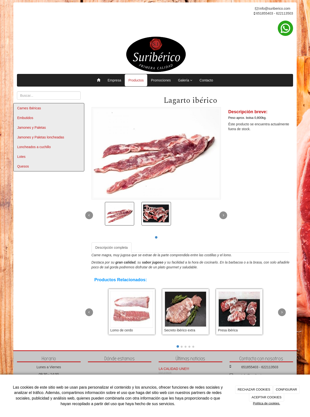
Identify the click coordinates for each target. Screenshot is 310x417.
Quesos (23, 166)
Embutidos (25, 118)
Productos (136, 80)
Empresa (114, 80)
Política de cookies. (266, 403)
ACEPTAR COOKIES (266, 397)
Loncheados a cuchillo (34, 147)
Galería (185, 80)
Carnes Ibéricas (29, 108)
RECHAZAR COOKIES (254, 389)
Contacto (206, 80)
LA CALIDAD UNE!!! (174, 369)
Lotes (21, 157)
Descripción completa (111, 247)
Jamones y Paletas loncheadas (40, 137)
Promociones (161, 80)
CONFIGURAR (286, 389)
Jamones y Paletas (31, 127)
